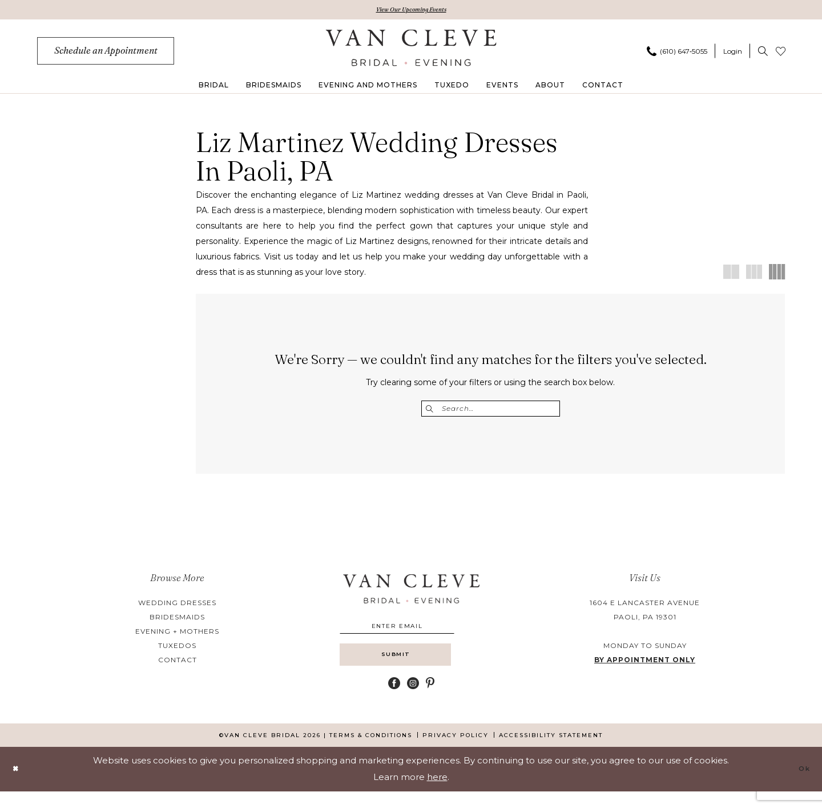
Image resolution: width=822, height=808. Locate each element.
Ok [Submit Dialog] (801, 785)
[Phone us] (677, 53)
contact (177, 663)
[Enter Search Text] (490, 411)
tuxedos (177, 649)
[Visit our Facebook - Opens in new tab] (394, 700)
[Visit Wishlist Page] (780, 53)
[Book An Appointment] (105, 53)
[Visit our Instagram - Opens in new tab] (413, 700)
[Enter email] (411, 632)
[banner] (411, 49)
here (437, 793)
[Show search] (763, 53)
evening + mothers (177, 635)
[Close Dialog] (18, 785)
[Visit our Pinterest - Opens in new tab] (430, 700)
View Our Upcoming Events (411, 10)
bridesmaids (177, 621)
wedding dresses (177, 606)
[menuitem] (105, 53)
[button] (732, 53)
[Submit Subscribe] (411, 668)
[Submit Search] (431, 411)
